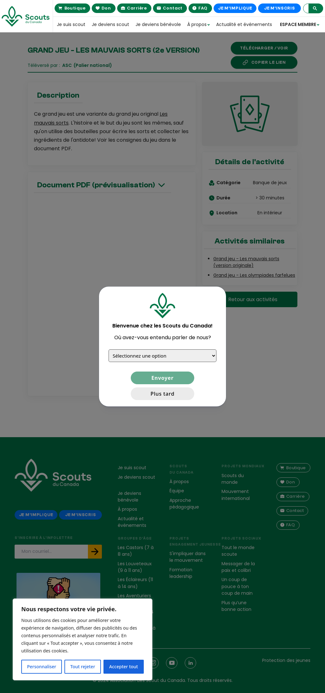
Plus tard (162, 393)
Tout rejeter (82, 667)
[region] (82, 639)
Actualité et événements (240, 24)
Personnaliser (41, 667)
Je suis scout (71, 24)
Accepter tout (123, 667)
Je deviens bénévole (158, 24)
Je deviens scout (110, 24)
